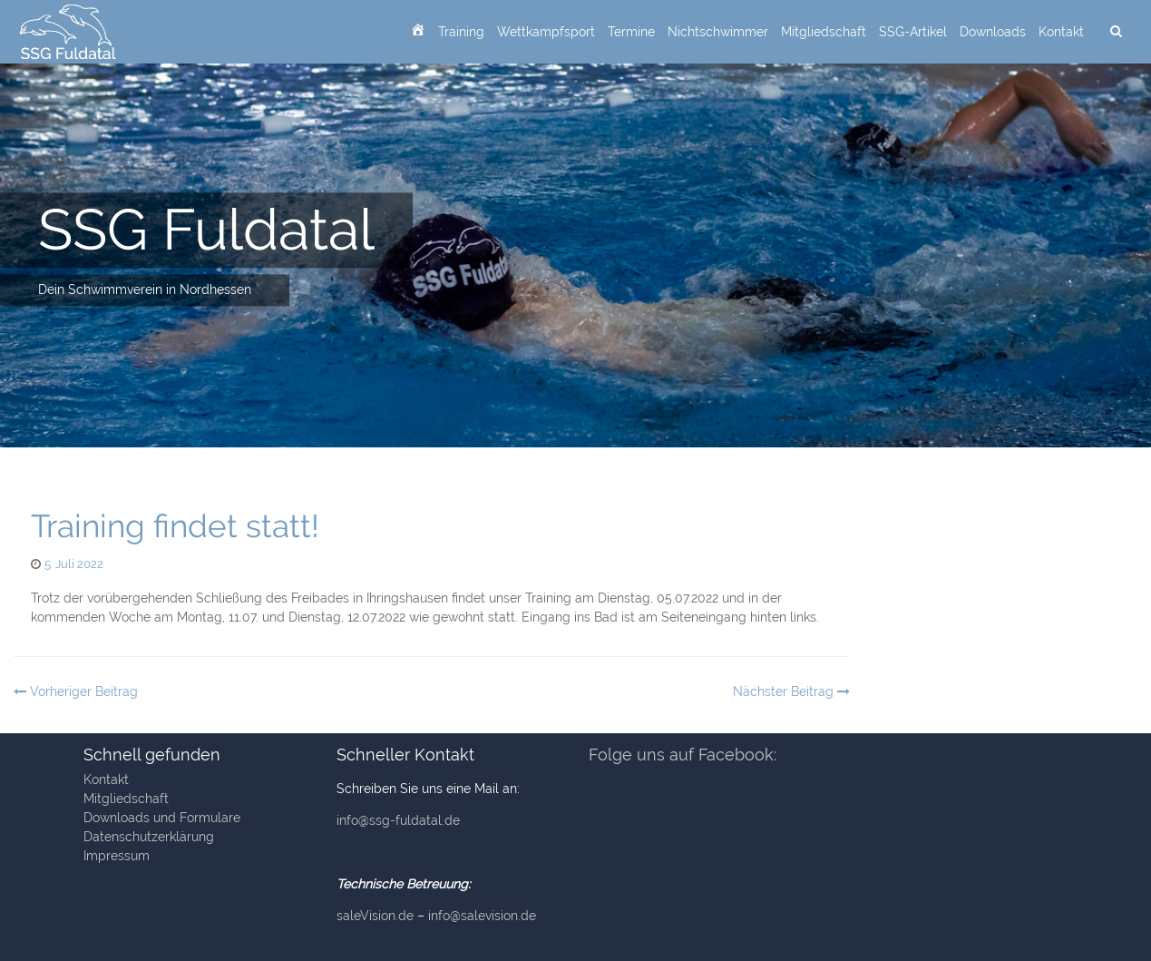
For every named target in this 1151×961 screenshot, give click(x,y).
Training (461, 32)
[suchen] (1115, 31)
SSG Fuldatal (206, 229)
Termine (631, 32)
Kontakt (1061, 32)
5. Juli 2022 (73, 564)
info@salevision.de (482, 915)
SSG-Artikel (913, 32)
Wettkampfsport (546, 32)
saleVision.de (375, 915)
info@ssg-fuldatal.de (398, 820)
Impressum (116, 855)
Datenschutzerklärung (148, 836)
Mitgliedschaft (823, 32)
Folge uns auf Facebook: (682, 754)
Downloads (993, 32)
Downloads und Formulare (161, 817)
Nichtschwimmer (718, 32)
